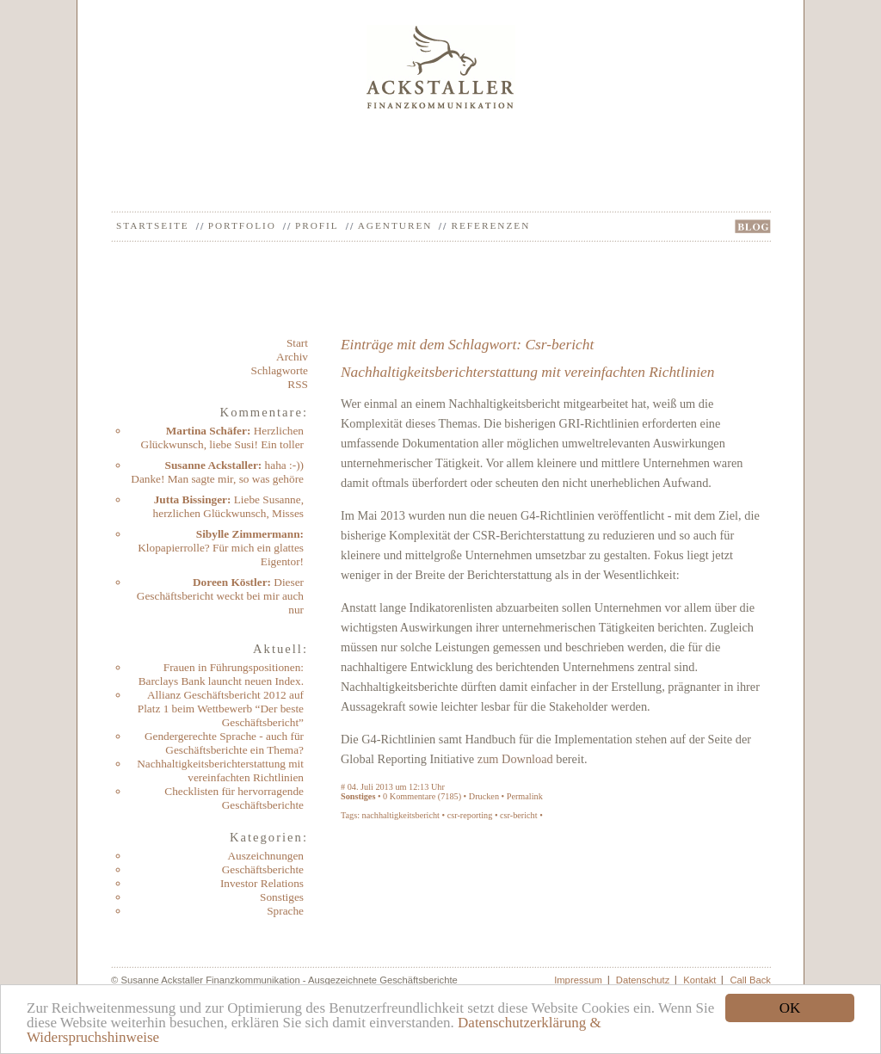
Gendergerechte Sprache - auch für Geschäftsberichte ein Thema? (224, 743)
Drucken (484, 796)
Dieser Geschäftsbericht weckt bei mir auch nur (220, 596)
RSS (297, 384)
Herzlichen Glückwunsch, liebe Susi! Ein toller (222, 437)
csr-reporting (470, 815)
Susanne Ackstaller (211, 465)
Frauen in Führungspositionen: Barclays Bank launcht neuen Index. (221, 674)
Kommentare (412, 796)
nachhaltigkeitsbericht (401, 815)
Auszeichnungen (265, 855)
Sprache (285, 910)
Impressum (578, 980)
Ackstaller (441, 66)
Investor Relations (262, 883)
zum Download (515, 759)
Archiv (292, 356)
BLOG (753, 226)
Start (297, 342)
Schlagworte (279, 370)
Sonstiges (282, 897)
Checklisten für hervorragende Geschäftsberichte (234, 798)
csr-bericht (519, 815)
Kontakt (699, 980)
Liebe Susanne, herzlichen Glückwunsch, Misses (228, 506)
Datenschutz (643, 980)
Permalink (525, 796)
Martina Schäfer (206, 430)
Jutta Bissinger (190, 499)
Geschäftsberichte (263, 869)
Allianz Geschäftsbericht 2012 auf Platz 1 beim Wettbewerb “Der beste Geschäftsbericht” (221, 708)
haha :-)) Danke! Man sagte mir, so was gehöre (217, 472)
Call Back (750, 980)
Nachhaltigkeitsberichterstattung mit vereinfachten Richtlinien (220, 770)
